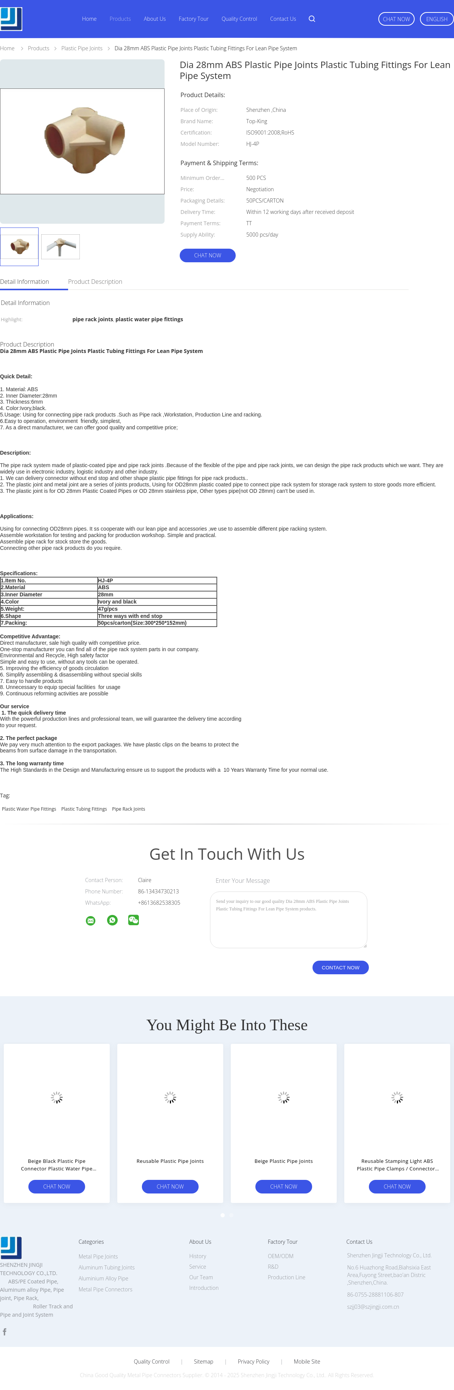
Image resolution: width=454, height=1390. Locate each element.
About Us (155, 18)
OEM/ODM (281, 1256)
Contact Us (283, 18)
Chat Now (396, 19)
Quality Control (239, 18)
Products (120, 18)
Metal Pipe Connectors (105, 1289)
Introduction (204, 1287)
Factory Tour (194, 18)
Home (89, 18)
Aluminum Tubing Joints (107, 1267)
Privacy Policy (253, 1361)
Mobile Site (307, 1361)
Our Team (201, 1277)
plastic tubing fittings (84, 809)
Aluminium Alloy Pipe (103, 1278)
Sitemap (203, 1361)
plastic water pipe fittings (29, 809)
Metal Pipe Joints (98, 1256)
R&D (273, 1266)
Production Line (286, 1277)
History (197, 1256)
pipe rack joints (128, 809)
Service (197, 1266)
